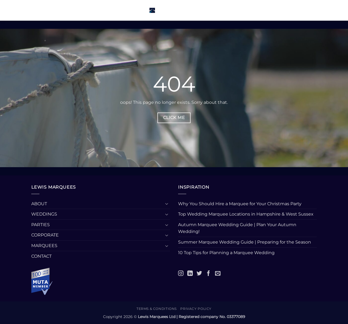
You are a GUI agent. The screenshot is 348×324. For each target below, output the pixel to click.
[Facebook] (208, 273)
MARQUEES (44, 245)
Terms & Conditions (156, 309)
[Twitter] (199, 273)
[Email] (217, 273)
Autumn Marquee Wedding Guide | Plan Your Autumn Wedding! (237, 228)
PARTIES (40, 224)
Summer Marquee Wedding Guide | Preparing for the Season (244, 242)
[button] (41, 10)
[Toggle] (166, 203)
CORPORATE (45, 235)
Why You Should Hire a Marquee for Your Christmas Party (240, 203)
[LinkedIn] (190, 273)
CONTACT (41, 256)
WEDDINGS (44, 214)
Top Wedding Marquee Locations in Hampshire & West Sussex (245, 214)
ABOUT (39, 203)
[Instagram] (181, 273)
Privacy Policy (196, 309)
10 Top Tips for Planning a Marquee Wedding (227, 252)
